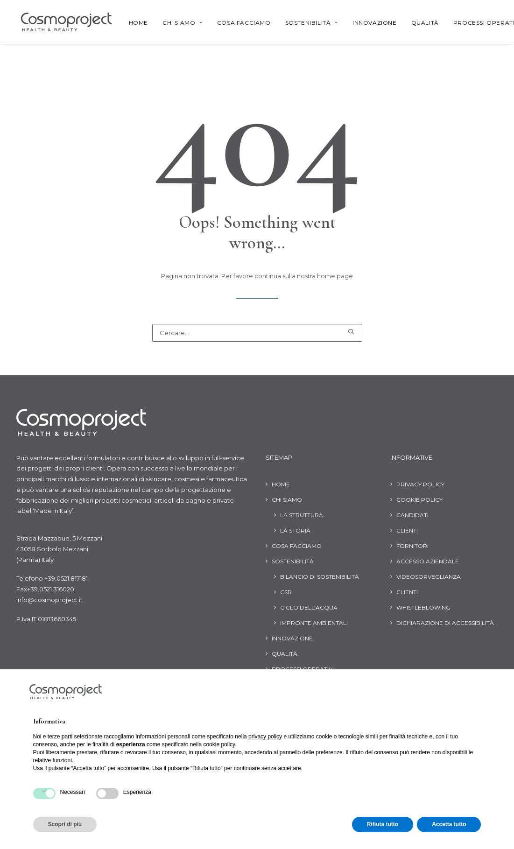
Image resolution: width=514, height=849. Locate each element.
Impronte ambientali (314, 622)
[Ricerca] (257, 333)
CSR (286, 592)
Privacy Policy (420, 484)
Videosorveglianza (428, 576)
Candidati (412, 515)
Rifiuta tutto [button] (382, 824)
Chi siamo (287, 499)
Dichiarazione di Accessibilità (445, 622)
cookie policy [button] (219, 744)
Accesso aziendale (427, 561)
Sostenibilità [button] (305, 22)
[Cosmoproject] (61, 22)
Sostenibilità (293, 561)
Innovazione (368, 22)
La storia (295, 530)
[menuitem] (132, 23)
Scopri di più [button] (65, 824)
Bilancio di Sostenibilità (319, 576)
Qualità (418, 22)
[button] (351, 332)
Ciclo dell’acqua (309, 607)
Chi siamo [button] (176, 22)
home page (335, 276)
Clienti (407, 530)
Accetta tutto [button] (449, 824)
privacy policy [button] (265, 736)
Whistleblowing (423, 607)
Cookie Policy (419, 499)
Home (131, 22)
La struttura (301, 515)
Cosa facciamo (237, 22)
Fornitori (412, 545)
